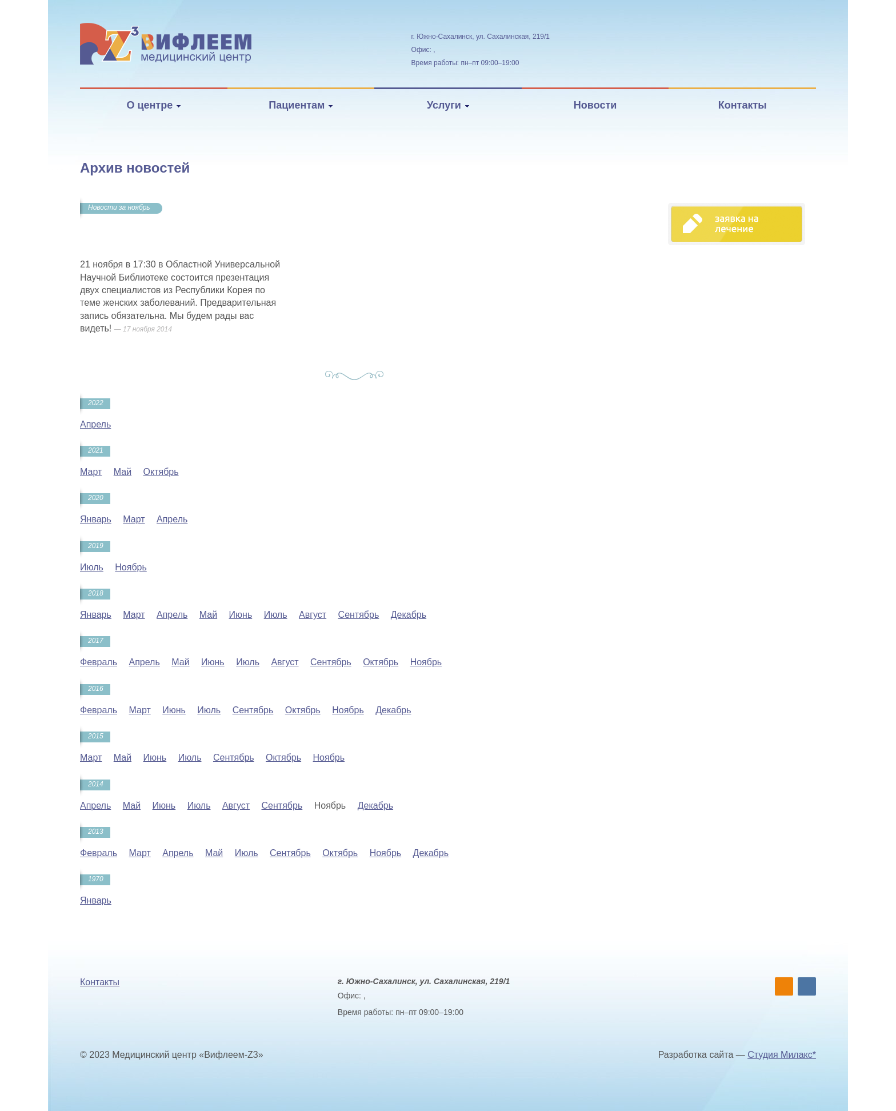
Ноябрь (131, 567)
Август (312, 615)
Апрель (95, 424)
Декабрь (408, 615)
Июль (91, 567)
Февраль (98, 662)
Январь (95, 519)
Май (122, 472)
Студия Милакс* (781, 1055)
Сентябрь (358, 615)
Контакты (742, 105)
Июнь (241, 615)
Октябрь (161, 472)
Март (91, 472)
